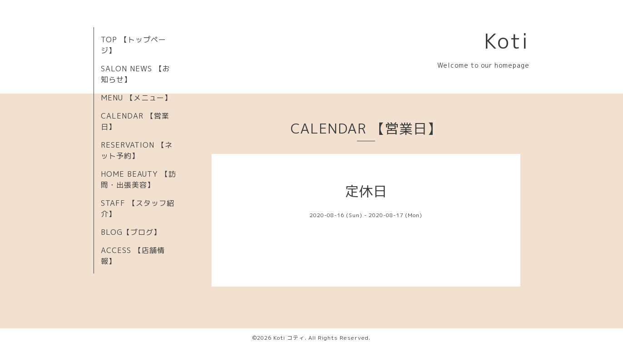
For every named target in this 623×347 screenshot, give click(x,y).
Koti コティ (289, 338)
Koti (506, 41)
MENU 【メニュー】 (136, 98)
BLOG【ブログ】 (131, 232)
